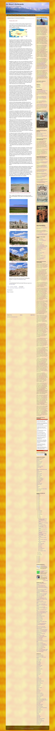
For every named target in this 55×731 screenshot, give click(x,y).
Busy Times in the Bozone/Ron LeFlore (42, 650)
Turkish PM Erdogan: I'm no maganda (42, 593)
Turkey (37, 487)
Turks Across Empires (40, 648)
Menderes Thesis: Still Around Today (42, 636)
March (39, 553)
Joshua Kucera (39, 684)
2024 (38, 497)
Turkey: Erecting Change (40, 651)
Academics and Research (40, 458)
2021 (38, 501)
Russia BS (39, 702)
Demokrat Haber (39, 666)
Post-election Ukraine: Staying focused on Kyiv (42, 526)
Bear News (38, 460)
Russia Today (38, 703)
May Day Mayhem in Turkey (42, 550)
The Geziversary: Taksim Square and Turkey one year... (42, 519)
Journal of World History (40, 248)
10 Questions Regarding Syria (41, 624)
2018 (38, 504)
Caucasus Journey (39, 462)
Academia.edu (38, 85)
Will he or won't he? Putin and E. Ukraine (42, 649)
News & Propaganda (39, 477)
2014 (38, 509)
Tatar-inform (38, 715)
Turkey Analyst (39, 716)
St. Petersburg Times (39, 705)
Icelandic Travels (39, 467)
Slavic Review (38, 256)
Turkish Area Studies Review (40, 258)
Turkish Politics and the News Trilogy (42, 488)
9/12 (37, 625)
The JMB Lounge (32, 15)
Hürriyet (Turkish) (39, 678)
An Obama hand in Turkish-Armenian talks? (43, 566)
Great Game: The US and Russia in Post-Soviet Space (41, 632)
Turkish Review (38, 259)
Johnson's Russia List (39, 683)
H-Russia (38, 677)
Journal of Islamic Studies (40, 136)
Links (19, 15)
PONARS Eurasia (39, 696)
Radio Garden (38, 697)
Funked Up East (39, 673)
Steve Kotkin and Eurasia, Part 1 (41, 585)
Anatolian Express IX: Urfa (41, 524)
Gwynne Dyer (38, 674)
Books (12, 15)
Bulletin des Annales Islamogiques (41, 240)
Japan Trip (38, 472)
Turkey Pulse (38, 717)
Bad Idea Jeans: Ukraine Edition (41, 626)
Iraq (37, 468)
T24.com (38, 714)
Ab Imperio (38, 238)
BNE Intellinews (39, 662)
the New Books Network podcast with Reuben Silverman (42, 163)
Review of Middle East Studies (40, 252)
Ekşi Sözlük (38, 86)
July (39, 515)
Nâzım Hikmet (38, 476)
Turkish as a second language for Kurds (42, 611)
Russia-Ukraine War (39, 483)
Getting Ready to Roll (41, 543)
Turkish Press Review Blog (40, 720)
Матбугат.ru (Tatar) (39, 687)
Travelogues (38, 486)
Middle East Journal (39, 250)
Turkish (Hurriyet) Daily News (41, 718)
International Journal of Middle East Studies (42, 246)
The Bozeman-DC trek (40, 619)
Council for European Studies (40, 244)
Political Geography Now (40, 695)
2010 (38, 559)
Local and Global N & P (41, 548)
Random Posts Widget (45, 580)
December (39, 510)
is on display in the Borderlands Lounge (19, 279)
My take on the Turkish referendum (41, 612)
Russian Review (39, 132)
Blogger (32, 728)
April (39, 552)
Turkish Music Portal (39, 719)
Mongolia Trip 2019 (39, 473)
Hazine (37, 675)
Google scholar (39, 87)
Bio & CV (22, 15)
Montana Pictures (39, 474)
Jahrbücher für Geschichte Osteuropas (41, 247)
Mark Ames (38, 686)
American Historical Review (40, 239)
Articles (15, 15)
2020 (38, 502)
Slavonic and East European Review (41, 257)
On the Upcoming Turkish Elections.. (41, 623)
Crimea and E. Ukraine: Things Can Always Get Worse (41, 628)
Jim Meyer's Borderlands (15, 4)
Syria (37, 485)
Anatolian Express (39, 459)
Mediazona (38, 689)
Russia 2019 (38, 482)
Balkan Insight (38, 661)
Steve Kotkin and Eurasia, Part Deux (42, 586)
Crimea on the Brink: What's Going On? (42, 629)
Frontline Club (38, 672)
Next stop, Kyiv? (40, 549)
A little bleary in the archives (40, 595)
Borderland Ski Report (40, 618)
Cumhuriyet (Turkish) (39, 665)
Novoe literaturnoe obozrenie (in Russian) (42, 135)
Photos (27, 15)
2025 (38, 496)
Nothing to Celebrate (39, 620)
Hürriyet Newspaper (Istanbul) (40, 245)
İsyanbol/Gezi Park (39, 471)
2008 (38, 562)
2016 (38, 507)
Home (8, 15)
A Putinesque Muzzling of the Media (41, 589)
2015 (38, 508)
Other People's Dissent (40, 637)
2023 (38, 498)
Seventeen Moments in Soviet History (42, 707)
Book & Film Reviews (39, 461)
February (39, 554)
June (39, 516)
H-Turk (37, 676)
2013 (38, 556)
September (39, 514)
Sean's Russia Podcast (40, 706)
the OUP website (12, 284)
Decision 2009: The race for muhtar (41, 594)
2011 (38, 558)
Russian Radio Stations (40, 704)
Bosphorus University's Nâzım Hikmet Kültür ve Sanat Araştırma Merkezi (42, 167)
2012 (38, 557)
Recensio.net (38, 251)
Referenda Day (40, 544)
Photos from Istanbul (39, 638)
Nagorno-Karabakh (39, 475)
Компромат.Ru (39, 685)
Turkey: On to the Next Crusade (41, 647)
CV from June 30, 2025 (40, 82)
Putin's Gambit (40, 547)
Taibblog (38, 713)
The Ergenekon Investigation (40, 590)
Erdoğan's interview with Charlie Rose (42, 630)
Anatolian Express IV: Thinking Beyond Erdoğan (42, 534)
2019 (38, 503)
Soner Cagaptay (39, 708)
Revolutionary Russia (39, 253)
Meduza (38, 688)
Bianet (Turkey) (39, 663)
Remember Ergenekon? (40, 642)
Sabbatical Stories (39, 484)
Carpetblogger (38, 664)
